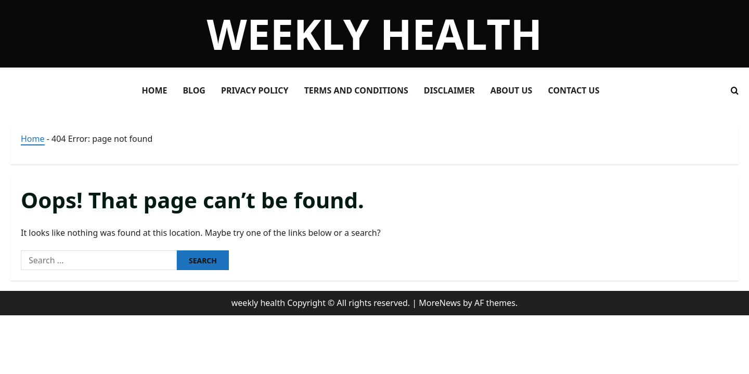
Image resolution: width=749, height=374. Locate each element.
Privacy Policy (255, 90)
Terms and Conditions (356, 90)
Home (154, 90)
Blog (194, 90)
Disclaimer (449, 90)
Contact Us (573, 90)
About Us (511, 90)
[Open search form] (735, 91)
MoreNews (440, 303)
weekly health (374, 33)
